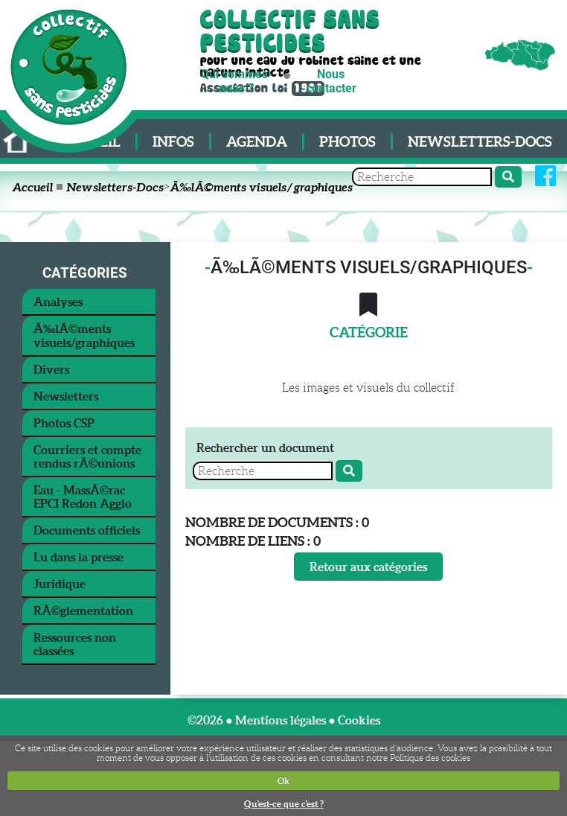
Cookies (359, 720)
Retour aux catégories (368, 566)
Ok (283, 780)
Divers (51, 369)
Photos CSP (63, 423)
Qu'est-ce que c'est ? (284, 804)
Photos (347, 141)
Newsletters (65, 396)
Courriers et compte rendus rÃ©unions (87, 456)
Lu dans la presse (78, 557)
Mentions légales (280, 720)
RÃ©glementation (83, 610)
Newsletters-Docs (480, 141)
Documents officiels (86, 530)
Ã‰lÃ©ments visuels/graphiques (261, 187)
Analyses (58, 301)
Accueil (32, 187)
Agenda (256, 141)
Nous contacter (331, 81)
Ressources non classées (74, 644)
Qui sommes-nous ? (236, 81)
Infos (173, 141)
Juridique (59, 583)
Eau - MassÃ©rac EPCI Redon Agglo (82, 496)
